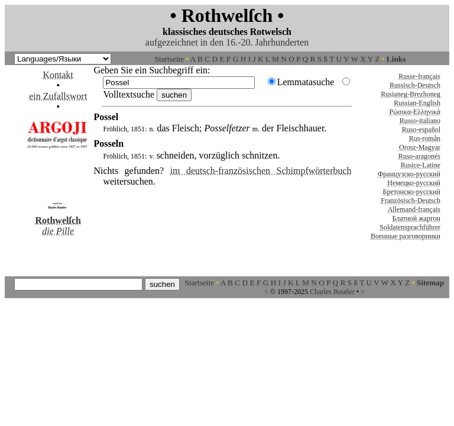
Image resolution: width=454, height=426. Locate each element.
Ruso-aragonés (419, 156)
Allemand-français (414, 209)
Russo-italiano (420, 121)
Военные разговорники (405, 236)
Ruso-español (421, 129)
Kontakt (58, 75)
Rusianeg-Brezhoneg (410, 94)
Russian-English (417, 103)
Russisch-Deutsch (415, 85)
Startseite (169, 58)
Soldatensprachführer (410, 227)
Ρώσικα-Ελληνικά (414, 112)
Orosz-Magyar (419, 147)
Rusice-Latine (420, 165)
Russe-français (419, 76)
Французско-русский (409, 174)
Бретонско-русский (411, 192)
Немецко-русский (413, 183)
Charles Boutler (332, 292)
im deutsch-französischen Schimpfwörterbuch (261, 171)
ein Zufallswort (58, 96)
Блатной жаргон (416, 218)
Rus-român (424, 138)
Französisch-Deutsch (410, 200)
